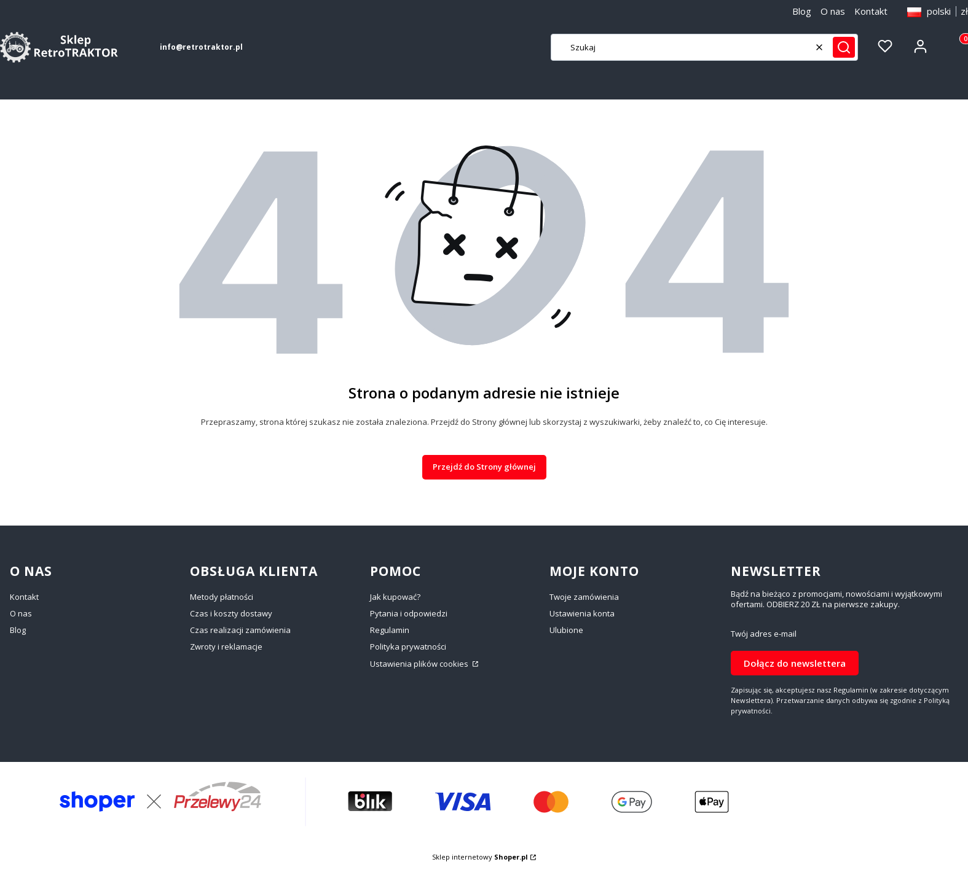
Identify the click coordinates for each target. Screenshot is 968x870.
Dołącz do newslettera (795, 662)
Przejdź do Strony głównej (484, 466)
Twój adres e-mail (764, 634)
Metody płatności (221, 596)
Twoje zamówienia (584, 596)
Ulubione (566, 629)
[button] (844, 47)
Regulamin (389, 629)
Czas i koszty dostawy (231, 613)
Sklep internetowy (480, 856)
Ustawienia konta (582, 613)
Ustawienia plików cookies (420, 663)
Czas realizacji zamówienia (240, 629)
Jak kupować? (395, 596)
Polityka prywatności (408, 646)
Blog (801, 11)
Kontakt (870, 11)
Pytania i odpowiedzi (408, 613)
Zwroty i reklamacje (226, 646)
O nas (832, 11)
